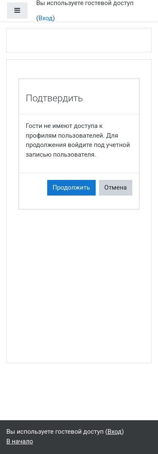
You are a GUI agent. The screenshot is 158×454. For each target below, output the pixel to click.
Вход (45, 18)
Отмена (115, 187)
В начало (19, 441)
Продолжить (71, 187)
